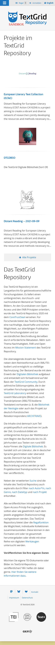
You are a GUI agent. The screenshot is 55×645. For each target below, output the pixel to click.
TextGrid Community (26, 381)
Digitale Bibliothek (33, 446)
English (51, 3)
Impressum (14, 597)
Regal (22, 2)
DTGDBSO (9, 157)
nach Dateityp (19, 492)
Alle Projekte (29, 257)
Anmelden (36, 3)
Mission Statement (25, 347)
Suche (33, 480)
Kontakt (34, 592)
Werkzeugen (32, 541)
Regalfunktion (41, 522)
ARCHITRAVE (34, 416)
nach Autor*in (36, 488)
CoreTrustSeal (17, 317)
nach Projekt (40, 492)
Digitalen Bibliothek (27, 374)
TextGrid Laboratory (15, 393)
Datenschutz (27, 597)
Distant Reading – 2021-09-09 (21, 221)
